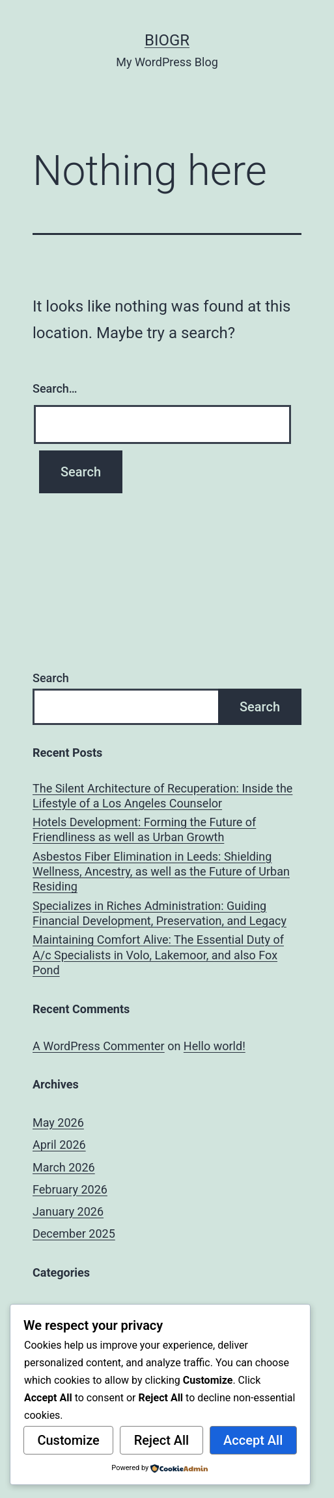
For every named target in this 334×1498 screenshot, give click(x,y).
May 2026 (58, 1122)
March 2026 (64, 1167)
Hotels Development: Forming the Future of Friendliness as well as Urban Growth (144, 829)
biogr (167, 40)
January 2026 (68, 1211)
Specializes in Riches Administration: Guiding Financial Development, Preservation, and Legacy (159, 913)
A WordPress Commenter (99, 1046)
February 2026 (70, 1189)
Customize (68, 1440)
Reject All (161, 1440)
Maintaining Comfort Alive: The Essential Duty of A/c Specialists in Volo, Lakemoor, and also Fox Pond (158, 955)
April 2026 (59, 1144)
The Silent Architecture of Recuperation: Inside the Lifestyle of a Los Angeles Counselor (162, 795)
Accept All (253, 1440)
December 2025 (74, 1233)
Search (51, 678)
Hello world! (214, 1046)
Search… (55, 388)
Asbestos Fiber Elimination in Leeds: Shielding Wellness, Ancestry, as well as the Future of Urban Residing (161, 872)
